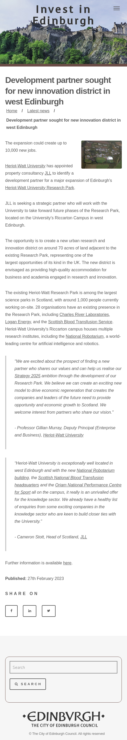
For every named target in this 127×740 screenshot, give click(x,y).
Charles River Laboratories (84, 314)
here (67, 563)
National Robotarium (85, 336)
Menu (116, 8)
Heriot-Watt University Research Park (39, 188)
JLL (48, 173)
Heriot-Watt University (25, 166)
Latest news (38, 111)
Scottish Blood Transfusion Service (80, 322)
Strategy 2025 (28, 376)
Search (31, 684)
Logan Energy (18, 322)
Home (11, 111)
